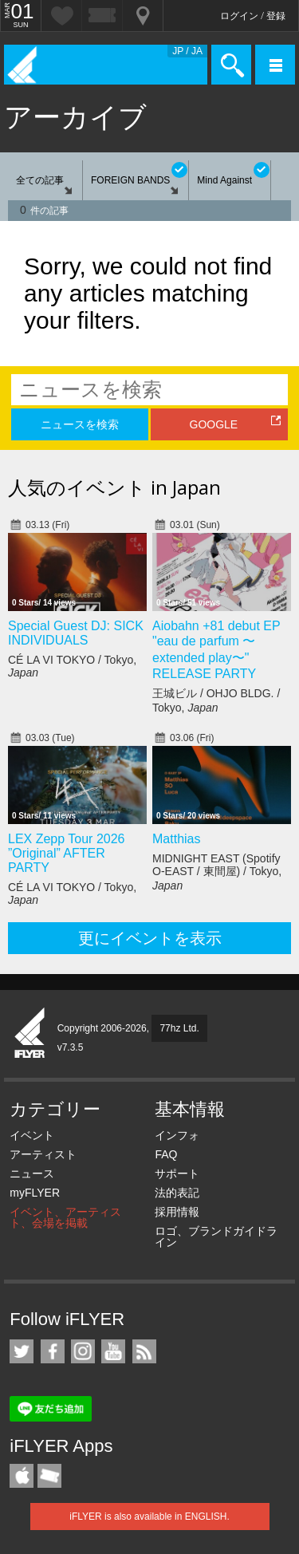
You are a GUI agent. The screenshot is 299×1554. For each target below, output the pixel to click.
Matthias (176, 839)
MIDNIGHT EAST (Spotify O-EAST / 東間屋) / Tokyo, (216, 872)
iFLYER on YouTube (113, 1351)
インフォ (177, 1135)
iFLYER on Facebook (53, 1351)
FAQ (166, 1154)
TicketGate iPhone (49, 1476)
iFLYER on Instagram (83, 1351)
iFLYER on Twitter (21, 1351)
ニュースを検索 (80, 424)
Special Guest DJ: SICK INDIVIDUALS (76, 633)
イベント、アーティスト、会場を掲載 (65, 1217)
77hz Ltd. (179, 1028)
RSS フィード (144, 1351)
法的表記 (177, 1192)
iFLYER (30, 1034)
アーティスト (43, 1154)
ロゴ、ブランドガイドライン (216, 1236)
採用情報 (177, 1211)
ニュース (32, 1173)
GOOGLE (214, 424)
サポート (177, 1173)
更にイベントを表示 (150, 938)
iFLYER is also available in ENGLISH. (149, 1516)
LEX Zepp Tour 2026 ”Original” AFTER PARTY (66, 853)
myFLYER (35, 1192)
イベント (32, 1135)
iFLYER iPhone (21, 1476)
